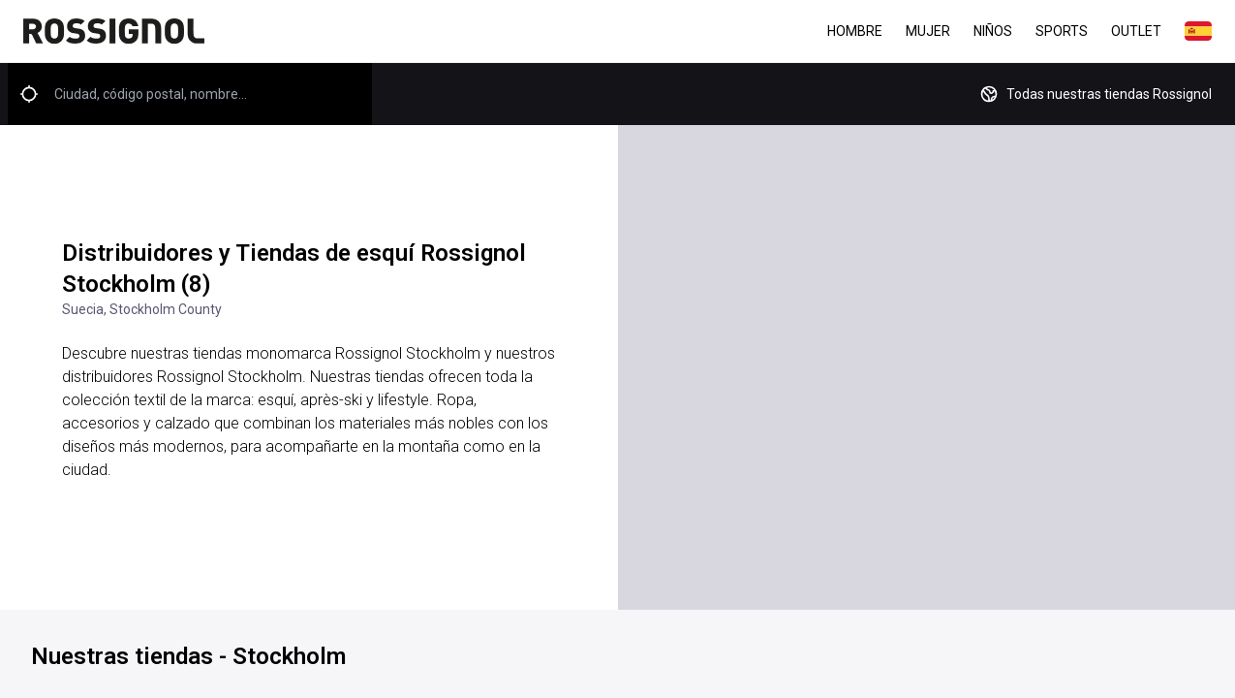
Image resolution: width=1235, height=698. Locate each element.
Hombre (854, 31)
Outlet (1136, 31)
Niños (992, 31)
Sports (1061, 31)
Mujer (928, 31)
